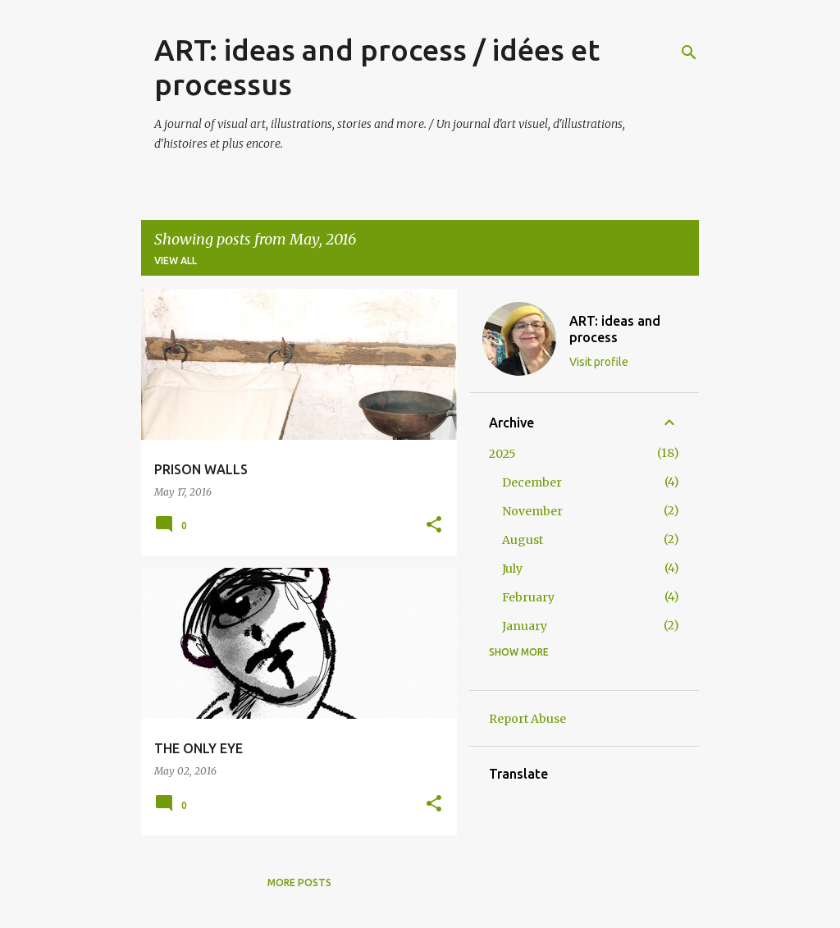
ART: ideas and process (614, 329)
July (512, 568)
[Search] (689, 52)
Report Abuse (527, 718)
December (532, 482)
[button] (434, 525)
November (532, 511)
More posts (299, 882)
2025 (502, 453)
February (528, 597)
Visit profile (598, 361)
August (522, 540)
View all (175, 260)
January (524, 626)
